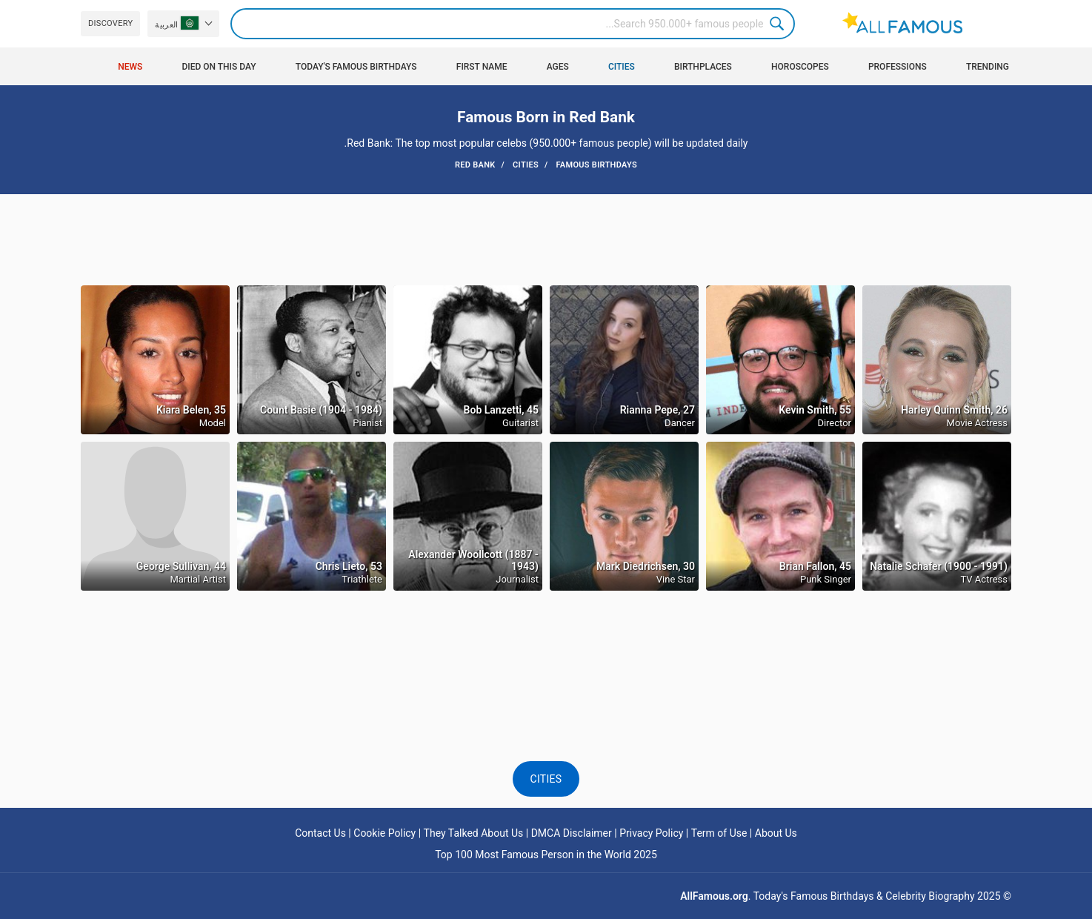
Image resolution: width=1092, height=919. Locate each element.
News (130, 67)
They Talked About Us (474, 833)
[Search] (512, 23)
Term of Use (719, 833)
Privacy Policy (651, 833)
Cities (621, 67)
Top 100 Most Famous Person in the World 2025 (546, 854)
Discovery (110, 23)
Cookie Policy (384, 833)
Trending (987, 67)
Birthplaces (703, 67)
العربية (176, 23)
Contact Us (320, 833)
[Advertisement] (546, 238)
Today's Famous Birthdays (356, 67)
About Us (776, 833)
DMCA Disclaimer (571, 833)
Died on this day (219, 67)
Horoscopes (800, 67)
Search (779, 23)
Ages (558, 67)
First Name (481, 67)
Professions (897, 67)
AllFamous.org (714, 896)
